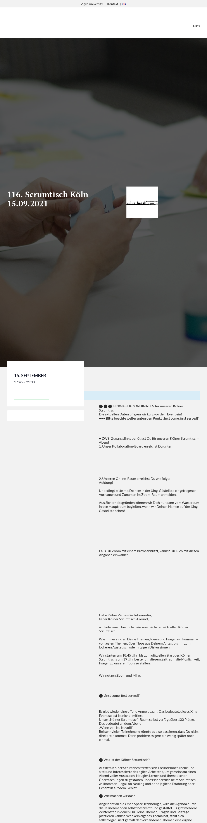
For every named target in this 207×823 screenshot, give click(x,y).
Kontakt (112, 4)
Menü (196, 25)
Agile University (92, 4)
